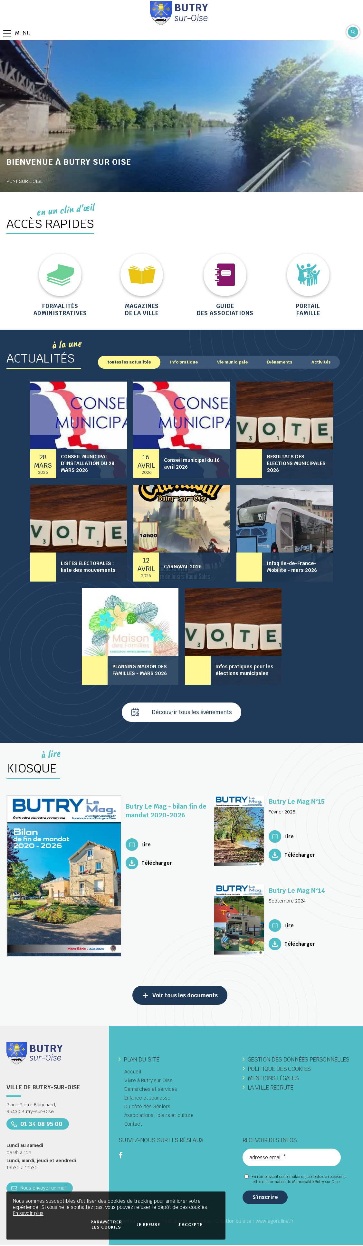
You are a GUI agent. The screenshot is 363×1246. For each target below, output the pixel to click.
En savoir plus (28, 1213)
